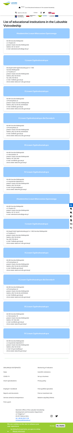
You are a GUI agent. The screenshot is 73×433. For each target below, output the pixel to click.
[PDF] (71, 220)
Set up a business (43, 376)
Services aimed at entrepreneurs (13, 397)
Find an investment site (45, 393)
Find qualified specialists (45, 389)
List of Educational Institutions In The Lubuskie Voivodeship (39, 7)
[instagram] (41, 12)
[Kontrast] (71, 216)
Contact (35, 12)
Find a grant (7, 402)
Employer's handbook (10, 389)
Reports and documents (10, 393)
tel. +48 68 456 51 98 (22, 418)
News (5, 372)
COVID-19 (6, 376)
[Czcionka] (71, 224)
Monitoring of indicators (45, 367)
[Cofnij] (71, 228)
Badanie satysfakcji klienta (46, 397)
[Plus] (71, 209)
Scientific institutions (44, 372)
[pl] (53, 12)
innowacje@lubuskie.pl (23, 420)
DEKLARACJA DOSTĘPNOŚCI (12, 367)
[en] (49, 12)
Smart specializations (10, 381)
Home (22, 7)
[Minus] (71, 213)
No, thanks (60, 426)
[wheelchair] (71, 205)
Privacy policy (42, 381)
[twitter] (44, 12)
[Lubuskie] (36, 3)
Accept (52, 427)
